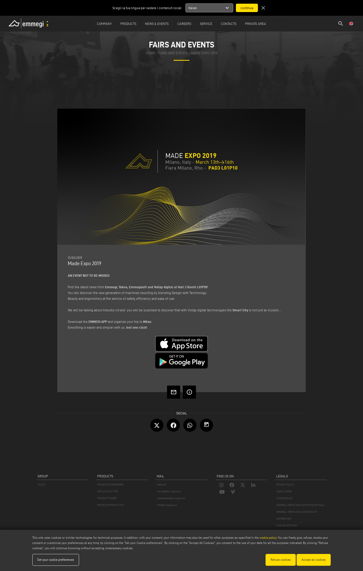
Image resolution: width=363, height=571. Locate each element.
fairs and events (173, 53)
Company (104, 23)
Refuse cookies (281, 559)
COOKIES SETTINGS (286, 525)
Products (128, 23)
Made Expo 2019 (204, 53)
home (150, 53)
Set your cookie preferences (55, 559)
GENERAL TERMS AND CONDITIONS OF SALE (300, 505)
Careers (184, 23)
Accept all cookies (314, 559)
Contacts (228, 23)
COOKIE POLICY (284, 498)
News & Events (157, 23)
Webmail (161, 484)
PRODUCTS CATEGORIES (110, 484)
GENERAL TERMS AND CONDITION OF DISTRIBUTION (296, 515)
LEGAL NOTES (283, 491)
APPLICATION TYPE (107, 491)
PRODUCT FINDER (107, 498)
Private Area (255, 23)
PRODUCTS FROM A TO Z (110, 505)
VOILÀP (41, 484)
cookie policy (268, 537)
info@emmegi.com (167, 505)
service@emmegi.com (169, 491)
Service (206, 23)
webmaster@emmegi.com (171, 498)
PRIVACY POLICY (285, 484)
